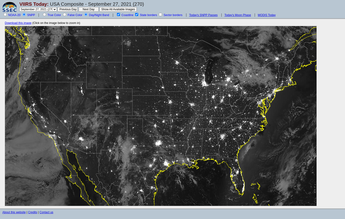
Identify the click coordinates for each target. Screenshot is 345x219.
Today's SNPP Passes (203, 15)
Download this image (18, 23)
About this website (14, 212)
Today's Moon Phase (237, 15)
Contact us (46, 212)
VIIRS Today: (34, 4)
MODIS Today (267, 15)
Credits (32, 212)
